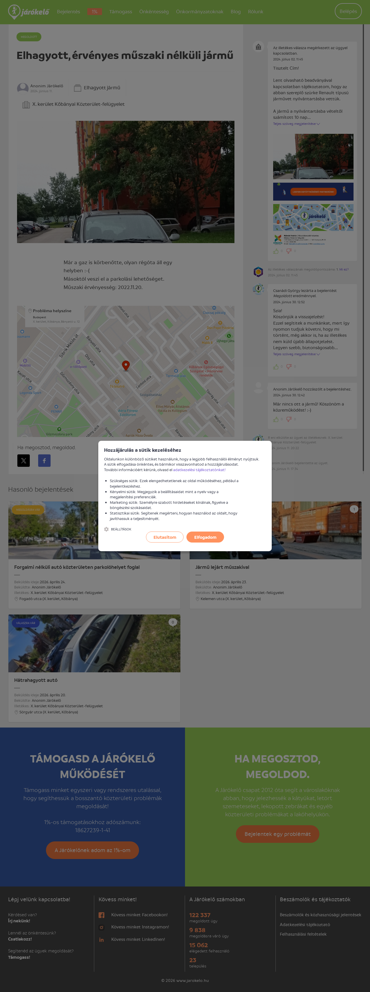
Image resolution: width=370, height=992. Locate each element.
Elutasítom (164, 537)
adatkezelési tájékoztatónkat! (199, 469)
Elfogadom (205, 537)
